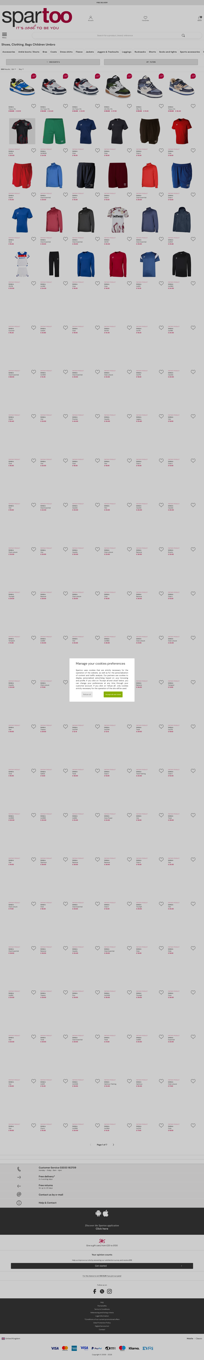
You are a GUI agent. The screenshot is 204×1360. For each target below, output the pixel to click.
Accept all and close (113, 694)
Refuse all (87, 694)
